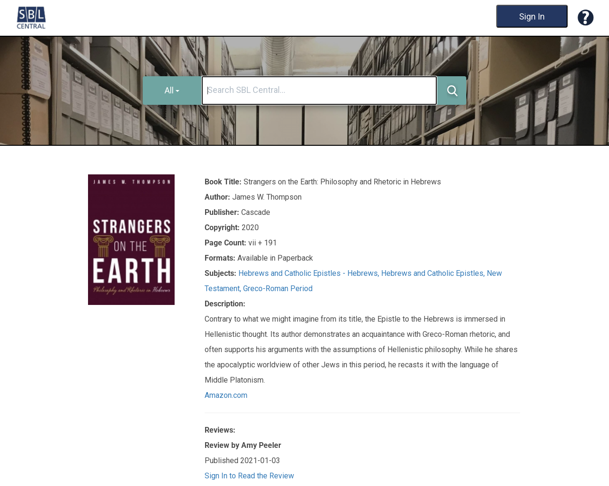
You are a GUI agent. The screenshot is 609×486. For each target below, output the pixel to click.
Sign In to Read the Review (249, 475)
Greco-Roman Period (278, 288)
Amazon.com (226, 395)
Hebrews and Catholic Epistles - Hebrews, (309, 273)
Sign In (532, 16)
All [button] (172, 90)
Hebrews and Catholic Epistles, (434, 273)
